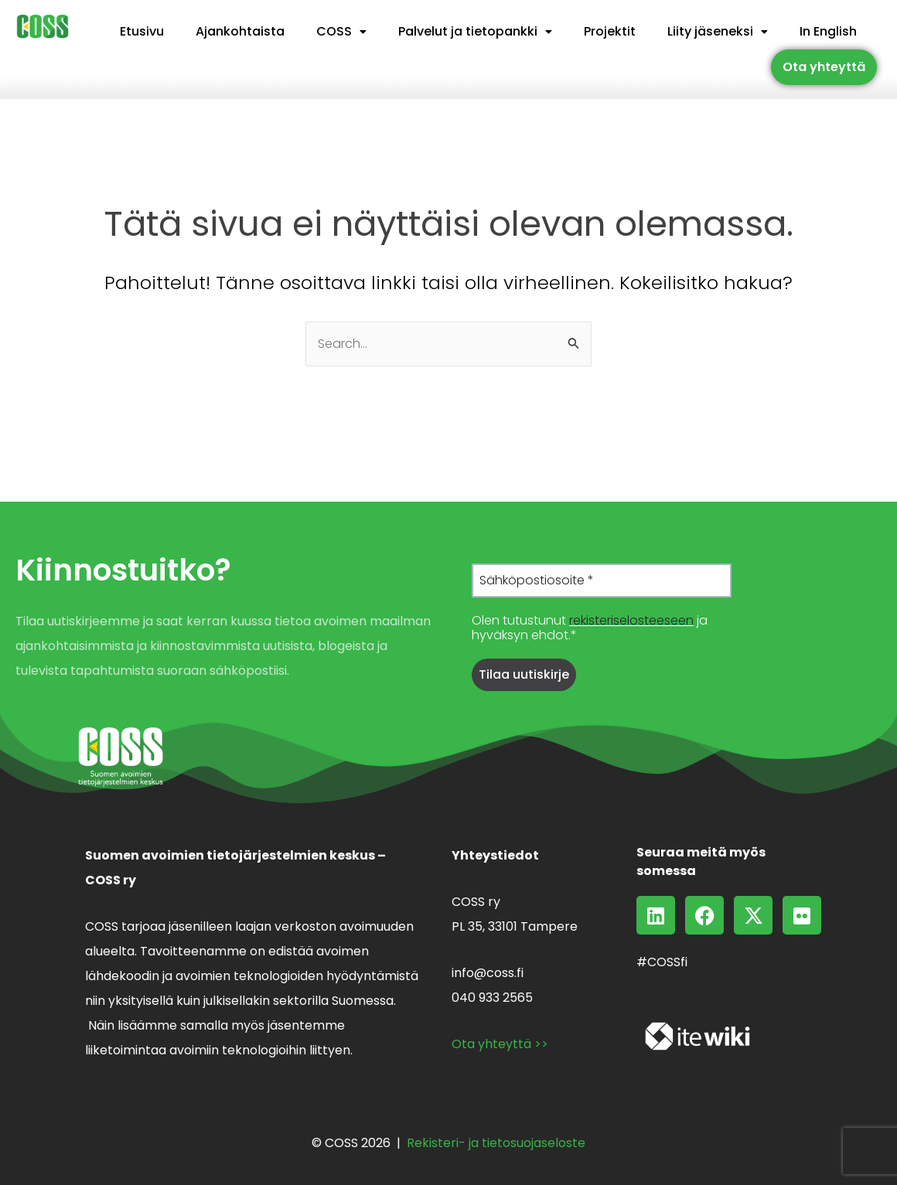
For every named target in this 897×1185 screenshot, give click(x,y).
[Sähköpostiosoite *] (602, 581)
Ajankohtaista (240, 31)
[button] (341, 31)
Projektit (610, 31)
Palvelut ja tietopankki (475, 31)
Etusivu (142, 31)
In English (828, 31)
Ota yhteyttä (824, 67)
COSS (341, 31)
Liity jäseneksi (717, 31)
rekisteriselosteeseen (631, 620)
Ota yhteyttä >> (500, 1044)
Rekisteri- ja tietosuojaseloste (496, 1143)
